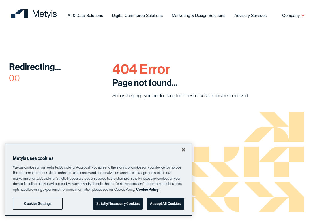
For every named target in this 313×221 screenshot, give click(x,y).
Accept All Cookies (165, 203)
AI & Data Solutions (85, 15)
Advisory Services (250, 15)
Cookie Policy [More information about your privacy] (147, 189)
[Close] (183, 150)
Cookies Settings (37, 203)
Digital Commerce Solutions (137, 15)
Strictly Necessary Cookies (118, 203)
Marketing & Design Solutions (198, 15)
